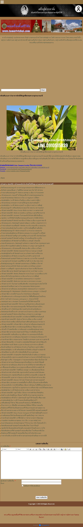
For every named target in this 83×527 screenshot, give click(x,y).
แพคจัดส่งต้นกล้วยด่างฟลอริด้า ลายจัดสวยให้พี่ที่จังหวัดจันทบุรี (22, 317)
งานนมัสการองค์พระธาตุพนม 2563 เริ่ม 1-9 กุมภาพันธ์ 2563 (21, 420)
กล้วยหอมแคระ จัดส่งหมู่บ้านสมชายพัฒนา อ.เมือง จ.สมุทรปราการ (23, 223)
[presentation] (37, 491)
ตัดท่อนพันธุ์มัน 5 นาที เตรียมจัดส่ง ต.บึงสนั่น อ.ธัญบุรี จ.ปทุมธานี (23, 349)
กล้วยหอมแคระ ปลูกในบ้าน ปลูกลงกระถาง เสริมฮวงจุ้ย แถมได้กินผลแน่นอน (27, 387)
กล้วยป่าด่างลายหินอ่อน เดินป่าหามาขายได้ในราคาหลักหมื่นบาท (23, 365)
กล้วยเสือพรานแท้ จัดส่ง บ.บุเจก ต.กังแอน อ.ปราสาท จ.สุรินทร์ (22, 344)
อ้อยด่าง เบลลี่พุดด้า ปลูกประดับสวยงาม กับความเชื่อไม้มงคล (22, 268)
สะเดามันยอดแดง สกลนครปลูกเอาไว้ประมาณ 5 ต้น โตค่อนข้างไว (23, 423)
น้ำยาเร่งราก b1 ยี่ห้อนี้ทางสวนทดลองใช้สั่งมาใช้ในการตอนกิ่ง (22, 405)
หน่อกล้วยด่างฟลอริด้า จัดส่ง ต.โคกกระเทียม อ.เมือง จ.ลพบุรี (21, 319)
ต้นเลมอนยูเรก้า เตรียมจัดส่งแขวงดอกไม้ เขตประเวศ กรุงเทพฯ (22, 208)
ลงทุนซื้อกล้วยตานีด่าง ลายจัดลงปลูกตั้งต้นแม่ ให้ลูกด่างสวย (21, 327)
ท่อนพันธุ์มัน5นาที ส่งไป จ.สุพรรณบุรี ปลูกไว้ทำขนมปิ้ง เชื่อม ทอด (23, 398)
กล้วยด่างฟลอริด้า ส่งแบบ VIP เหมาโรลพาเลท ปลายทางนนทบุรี (23, 380)
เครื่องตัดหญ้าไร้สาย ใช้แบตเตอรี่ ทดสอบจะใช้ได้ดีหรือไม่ (21, 403)
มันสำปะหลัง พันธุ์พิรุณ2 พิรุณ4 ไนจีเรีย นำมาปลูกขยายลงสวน (22, 395)
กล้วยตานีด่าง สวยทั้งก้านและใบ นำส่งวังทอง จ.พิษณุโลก (20, 294)
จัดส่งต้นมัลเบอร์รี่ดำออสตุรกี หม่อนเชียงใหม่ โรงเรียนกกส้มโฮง (22, 430)
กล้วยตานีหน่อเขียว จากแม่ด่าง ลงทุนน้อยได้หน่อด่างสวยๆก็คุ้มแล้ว (24, 342)
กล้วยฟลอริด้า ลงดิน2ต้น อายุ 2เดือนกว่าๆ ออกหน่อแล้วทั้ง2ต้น (22, 334)
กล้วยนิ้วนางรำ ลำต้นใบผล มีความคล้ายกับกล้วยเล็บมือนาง (21, 309)
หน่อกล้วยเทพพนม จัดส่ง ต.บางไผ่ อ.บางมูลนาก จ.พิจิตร (20, 198)
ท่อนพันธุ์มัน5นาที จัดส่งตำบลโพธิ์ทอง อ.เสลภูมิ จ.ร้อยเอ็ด (20, 241)
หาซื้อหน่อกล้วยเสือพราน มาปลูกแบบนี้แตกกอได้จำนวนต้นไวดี (22, 367)
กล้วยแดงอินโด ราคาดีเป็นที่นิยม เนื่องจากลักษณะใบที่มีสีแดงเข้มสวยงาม (26, 385)
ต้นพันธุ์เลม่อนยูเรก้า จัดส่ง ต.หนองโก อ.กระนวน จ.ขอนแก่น (21, 230)
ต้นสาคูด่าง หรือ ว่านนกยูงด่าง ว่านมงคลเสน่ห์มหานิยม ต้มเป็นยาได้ (24, 360)
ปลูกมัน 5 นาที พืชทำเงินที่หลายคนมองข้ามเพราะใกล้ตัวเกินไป (22, 218)
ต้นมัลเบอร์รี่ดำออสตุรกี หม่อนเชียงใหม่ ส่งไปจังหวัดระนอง (21, 433)
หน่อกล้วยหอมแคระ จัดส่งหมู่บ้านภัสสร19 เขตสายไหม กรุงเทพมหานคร (25, 243)
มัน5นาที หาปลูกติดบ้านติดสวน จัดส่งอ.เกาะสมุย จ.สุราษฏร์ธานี (22, 246)
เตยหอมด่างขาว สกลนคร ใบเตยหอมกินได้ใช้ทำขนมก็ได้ (20, 301)
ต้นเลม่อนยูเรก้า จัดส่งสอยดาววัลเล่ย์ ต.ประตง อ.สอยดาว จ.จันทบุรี (23, 291)
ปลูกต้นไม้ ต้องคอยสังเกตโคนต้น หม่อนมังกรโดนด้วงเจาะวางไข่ (23, 428)
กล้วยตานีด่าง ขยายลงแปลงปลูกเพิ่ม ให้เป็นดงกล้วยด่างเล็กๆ (21, 306)
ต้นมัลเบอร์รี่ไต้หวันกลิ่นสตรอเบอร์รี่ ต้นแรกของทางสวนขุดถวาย (23, 408)
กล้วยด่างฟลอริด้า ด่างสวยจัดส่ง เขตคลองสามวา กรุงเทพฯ (21, 279)
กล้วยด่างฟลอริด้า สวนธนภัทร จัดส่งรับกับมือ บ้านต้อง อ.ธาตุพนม (23, 355)
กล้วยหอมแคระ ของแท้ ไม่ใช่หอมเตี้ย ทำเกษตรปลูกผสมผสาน (22, 195)
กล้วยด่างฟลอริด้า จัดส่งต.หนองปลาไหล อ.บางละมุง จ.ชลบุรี (21, 251)
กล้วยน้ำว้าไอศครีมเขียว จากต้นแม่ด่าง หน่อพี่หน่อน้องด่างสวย (22, 329)
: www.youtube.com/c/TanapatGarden (15, 171)
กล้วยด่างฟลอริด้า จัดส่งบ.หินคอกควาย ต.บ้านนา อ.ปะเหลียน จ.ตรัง (24, 274)
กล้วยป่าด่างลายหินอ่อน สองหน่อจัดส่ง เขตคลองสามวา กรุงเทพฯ (23, 289)
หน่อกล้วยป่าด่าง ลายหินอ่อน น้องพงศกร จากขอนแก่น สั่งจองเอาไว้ (24, 337)
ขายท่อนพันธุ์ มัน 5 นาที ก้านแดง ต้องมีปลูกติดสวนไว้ (19, 400)
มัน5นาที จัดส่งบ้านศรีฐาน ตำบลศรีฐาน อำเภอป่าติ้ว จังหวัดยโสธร (23, 236)
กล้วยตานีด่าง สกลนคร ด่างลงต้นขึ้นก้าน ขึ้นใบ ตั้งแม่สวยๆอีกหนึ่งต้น (24, 382)
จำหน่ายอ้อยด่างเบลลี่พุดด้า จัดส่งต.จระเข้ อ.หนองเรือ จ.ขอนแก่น (23, 225)
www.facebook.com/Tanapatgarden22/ (19, 169)
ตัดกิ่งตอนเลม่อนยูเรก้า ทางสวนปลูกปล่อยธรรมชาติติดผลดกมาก (23, 187)
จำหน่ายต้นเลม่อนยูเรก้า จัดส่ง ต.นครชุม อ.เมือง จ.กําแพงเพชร (22, 193)
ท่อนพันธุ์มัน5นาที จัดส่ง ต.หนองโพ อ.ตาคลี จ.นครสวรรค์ (20, 256)
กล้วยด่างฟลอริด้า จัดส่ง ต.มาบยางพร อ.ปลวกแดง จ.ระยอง (21, 281)
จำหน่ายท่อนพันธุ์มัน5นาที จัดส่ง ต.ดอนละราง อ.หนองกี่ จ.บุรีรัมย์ (23, 233)
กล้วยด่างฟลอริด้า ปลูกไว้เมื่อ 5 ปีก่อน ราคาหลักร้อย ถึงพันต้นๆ (22, 392)
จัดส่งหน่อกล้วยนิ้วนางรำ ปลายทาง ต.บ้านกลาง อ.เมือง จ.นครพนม (23, 311)
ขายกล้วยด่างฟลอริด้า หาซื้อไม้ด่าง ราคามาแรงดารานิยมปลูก (22, 418)
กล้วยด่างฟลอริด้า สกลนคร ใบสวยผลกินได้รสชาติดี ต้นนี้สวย (22, 215)
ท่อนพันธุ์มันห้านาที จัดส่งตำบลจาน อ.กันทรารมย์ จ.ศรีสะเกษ (22, 253)
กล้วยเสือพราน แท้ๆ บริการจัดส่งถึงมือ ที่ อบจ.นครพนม (19, 352)
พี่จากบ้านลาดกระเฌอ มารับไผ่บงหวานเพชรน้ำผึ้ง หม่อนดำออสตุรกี (24, 410)
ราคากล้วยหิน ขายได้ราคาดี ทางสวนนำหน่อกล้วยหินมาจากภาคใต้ (24, 436)
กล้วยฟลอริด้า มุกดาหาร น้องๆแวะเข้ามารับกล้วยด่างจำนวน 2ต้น (23, 377)
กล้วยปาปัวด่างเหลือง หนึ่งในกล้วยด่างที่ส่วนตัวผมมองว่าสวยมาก (23, 322)
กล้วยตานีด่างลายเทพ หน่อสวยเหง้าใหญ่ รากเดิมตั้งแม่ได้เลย (22, 332)
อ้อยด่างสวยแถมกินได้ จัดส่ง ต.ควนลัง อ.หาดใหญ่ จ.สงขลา (21, 266)
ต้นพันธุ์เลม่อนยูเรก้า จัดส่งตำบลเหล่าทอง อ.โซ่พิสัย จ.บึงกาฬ (21, 263)
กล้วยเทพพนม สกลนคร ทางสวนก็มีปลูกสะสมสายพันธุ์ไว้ (20, 203)
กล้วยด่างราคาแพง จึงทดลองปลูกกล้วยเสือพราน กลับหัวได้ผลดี (22, 362)
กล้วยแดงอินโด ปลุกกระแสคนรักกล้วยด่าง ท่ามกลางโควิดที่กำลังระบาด (25, 357)
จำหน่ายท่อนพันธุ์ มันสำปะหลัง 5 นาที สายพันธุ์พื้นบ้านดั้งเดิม (21, 228)
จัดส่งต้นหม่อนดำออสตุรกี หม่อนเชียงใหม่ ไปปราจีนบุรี (19, 425)
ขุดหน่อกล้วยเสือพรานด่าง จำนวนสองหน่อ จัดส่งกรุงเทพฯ (20, 286)
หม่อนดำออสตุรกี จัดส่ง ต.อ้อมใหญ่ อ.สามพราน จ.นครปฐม (21, 314)
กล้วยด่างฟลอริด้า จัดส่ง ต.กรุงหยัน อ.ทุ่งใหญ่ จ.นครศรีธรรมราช (23, 213)
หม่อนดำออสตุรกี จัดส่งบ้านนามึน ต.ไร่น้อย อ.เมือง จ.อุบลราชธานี (23, 220)
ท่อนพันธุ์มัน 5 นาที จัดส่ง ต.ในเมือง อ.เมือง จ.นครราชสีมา (20, 200)
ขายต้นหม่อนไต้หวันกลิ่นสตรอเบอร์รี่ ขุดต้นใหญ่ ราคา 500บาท (22, 415)
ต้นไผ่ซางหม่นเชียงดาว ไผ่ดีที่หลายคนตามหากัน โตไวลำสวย (22, 190)
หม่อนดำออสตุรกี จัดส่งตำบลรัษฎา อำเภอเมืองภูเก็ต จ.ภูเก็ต (21, 238)
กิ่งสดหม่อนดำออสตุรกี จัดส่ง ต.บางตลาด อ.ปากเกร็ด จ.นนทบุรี (22, 258)
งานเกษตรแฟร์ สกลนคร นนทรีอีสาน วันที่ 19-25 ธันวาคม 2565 (22, 261)
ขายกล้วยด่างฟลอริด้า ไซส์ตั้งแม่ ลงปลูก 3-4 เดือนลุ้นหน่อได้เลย (22, 370)
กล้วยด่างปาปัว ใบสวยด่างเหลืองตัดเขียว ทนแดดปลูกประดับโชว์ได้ (24, 284)
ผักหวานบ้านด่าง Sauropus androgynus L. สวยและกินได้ (19, 299)
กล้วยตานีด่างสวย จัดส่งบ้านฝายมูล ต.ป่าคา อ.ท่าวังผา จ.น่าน (22, 271)
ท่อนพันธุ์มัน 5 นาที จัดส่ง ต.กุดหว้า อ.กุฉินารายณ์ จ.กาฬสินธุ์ (21, 205)
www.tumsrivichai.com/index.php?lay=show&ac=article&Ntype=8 (27, 167)
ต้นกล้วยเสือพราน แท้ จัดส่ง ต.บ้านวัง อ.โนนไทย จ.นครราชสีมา (22, 347)
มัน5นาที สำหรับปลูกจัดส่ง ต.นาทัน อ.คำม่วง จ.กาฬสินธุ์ (20, 276)
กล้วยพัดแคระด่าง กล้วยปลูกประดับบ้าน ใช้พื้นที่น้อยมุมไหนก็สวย (23, 296)
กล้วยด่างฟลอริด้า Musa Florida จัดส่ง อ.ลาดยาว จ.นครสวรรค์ (22, 210)
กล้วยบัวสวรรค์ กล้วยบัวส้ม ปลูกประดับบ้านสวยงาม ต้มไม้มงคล (22, 372)
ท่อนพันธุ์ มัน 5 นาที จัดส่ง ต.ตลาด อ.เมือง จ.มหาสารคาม (20, 390)
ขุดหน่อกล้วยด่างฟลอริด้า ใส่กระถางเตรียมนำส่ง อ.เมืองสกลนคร (23, 304)
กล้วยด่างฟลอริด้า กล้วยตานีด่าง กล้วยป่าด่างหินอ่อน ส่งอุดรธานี (23, 324)
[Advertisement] (41, 50)
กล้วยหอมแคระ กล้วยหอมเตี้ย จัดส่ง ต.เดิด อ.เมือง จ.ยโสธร (21, 248)
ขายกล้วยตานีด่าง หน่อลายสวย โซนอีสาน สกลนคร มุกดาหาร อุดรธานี (25, 339)
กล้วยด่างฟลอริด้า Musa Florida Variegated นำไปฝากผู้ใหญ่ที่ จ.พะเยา (24, 413)
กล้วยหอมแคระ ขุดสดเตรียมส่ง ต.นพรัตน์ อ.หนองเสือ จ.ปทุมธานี (23, 375)
